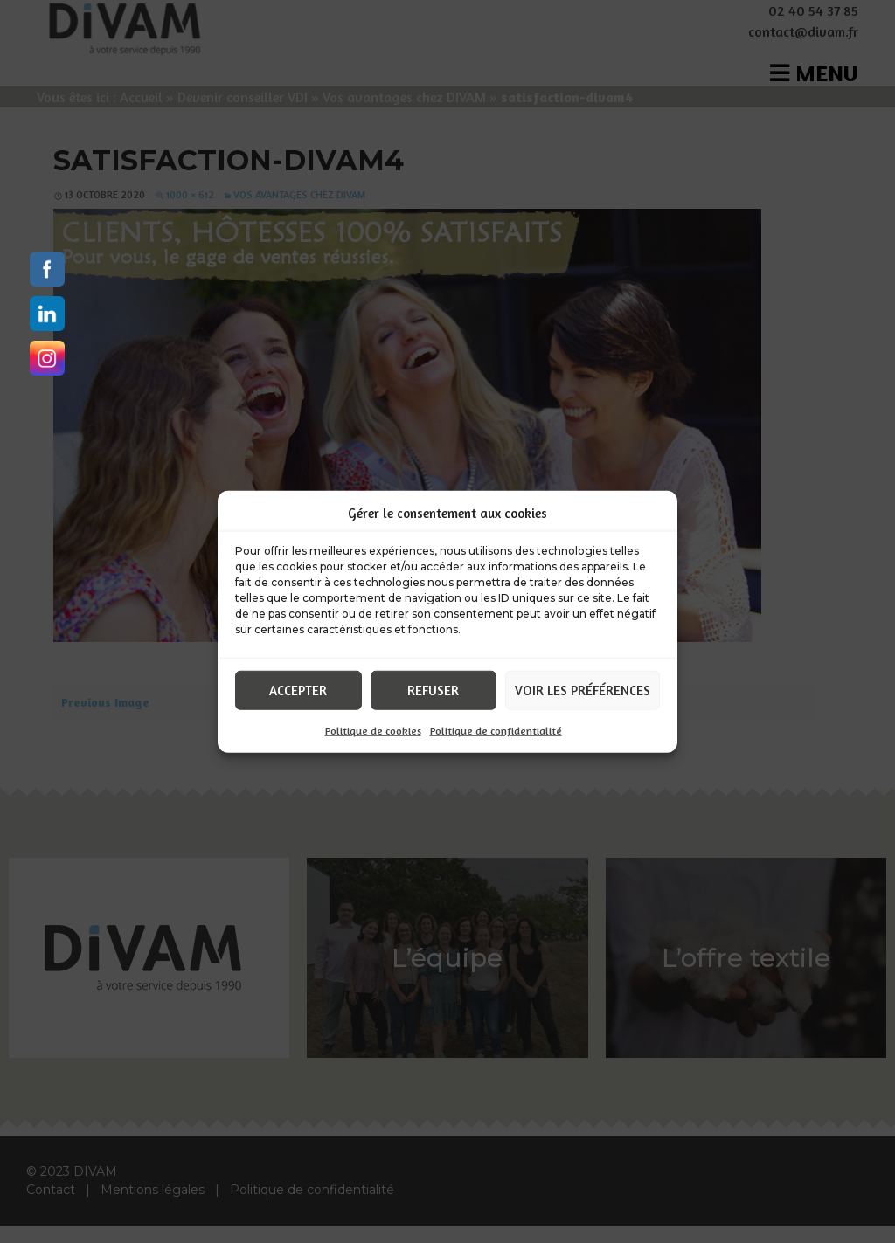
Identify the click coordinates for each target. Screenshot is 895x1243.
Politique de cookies (373, 730)
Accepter (298, 689)
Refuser (433, 689)
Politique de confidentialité (496, 730)
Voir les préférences (582, 689)
